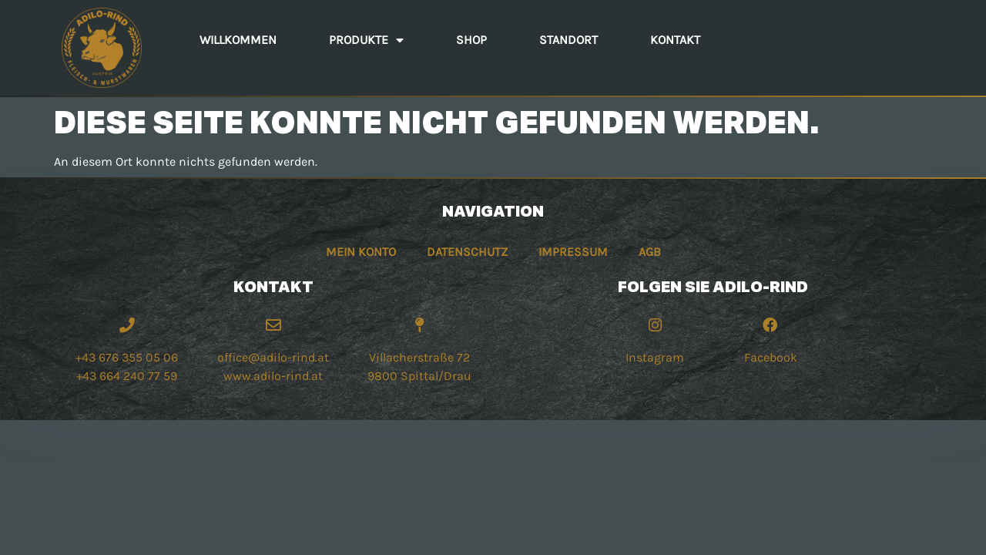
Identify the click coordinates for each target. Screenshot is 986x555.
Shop (471, 39)
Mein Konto (361, 251)
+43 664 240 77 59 (126, 375)
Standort (568, 39)
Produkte (366, 40)
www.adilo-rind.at (273, 375)
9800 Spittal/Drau (419, 375)
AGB (650, 251)
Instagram (654, 357)
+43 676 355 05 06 (126, 357)
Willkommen (238, 39)
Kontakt (675, 39)
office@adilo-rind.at (273, 357)
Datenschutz (467, 251)
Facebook (770, 357)
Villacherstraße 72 (419, 357)
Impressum (573, 251)
